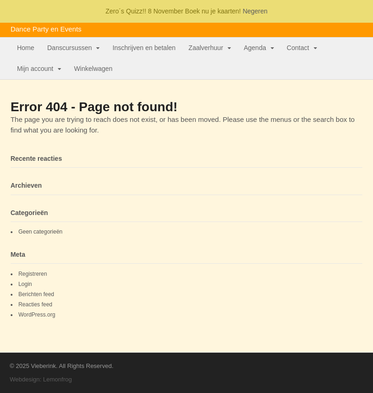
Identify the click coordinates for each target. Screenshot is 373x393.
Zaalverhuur (205, 47)
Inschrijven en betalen (143, 47)
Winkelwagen (93, 68)
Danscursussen (69, 47)
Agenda (255, 47)
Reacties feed (35, 304)
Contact (298, 47)
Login (25, 284)
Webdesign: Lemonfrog (41, 379)
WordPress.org (37, 314)
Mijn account (35, 68)
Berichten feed (36, 294)
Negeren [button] (254, 11)
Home (25, 47)
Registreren (33, 274)
